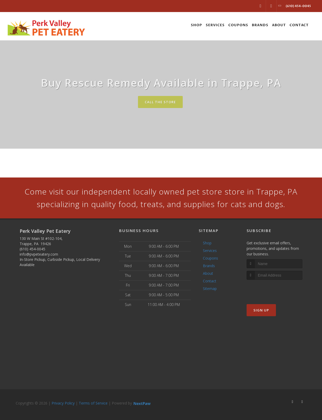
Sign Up (261, 310)
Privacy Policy (63, 403)
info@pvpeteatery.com (39, 254)
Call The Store (160, 102)
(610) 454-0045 (32, 248)
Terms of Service (93, 403)
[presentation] (274, 289)
